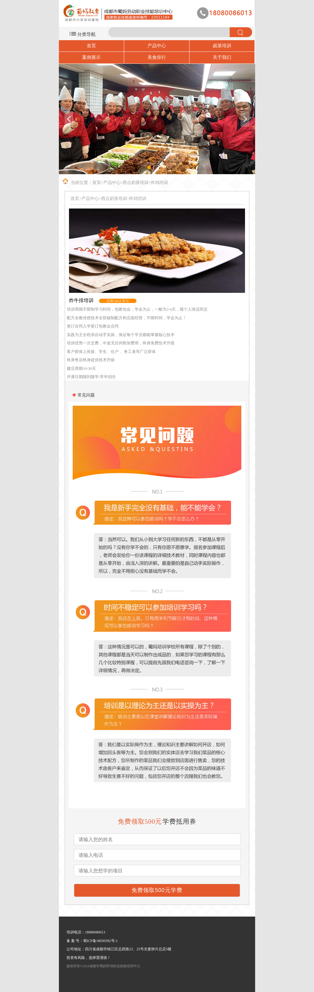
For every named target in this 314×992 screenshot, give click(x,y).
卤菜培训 (222, 45)
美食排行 (156, 57)
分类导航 (86, 34)
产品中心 (156, 45)
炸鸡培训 (159, 182)
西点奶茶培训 (135, 182)
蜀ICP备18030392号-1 (100, 941)
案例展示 (91, 57)
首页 (91, 45)
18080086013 (95, 932)
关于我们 (222, 57)
